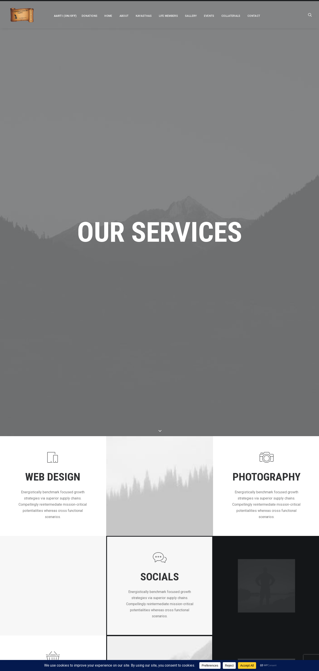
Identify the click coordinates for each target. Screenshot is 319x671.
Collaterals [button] (225, 15)
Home (103, 15)
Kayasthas (138, 15)
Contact (248, 15)
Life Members (163, 15)
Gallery (186, 15)
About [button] (118, 15)
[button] (58, 14)
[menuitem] (58, 14)
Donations (84, 15)
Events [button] (204, 15)
